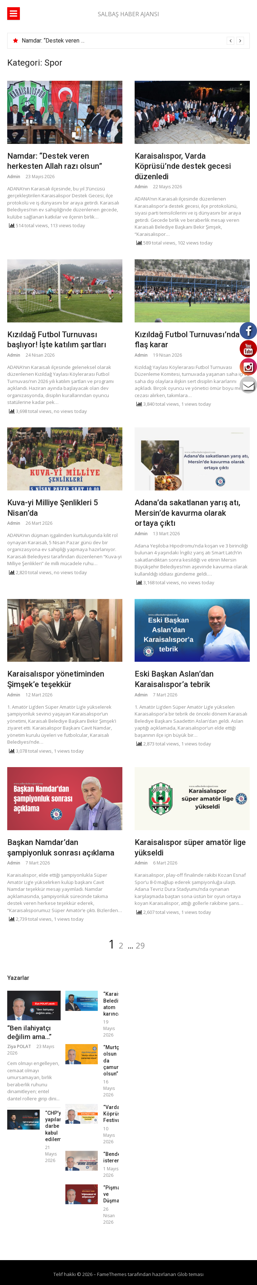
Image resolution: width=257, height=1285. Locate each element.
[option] (133, 41)
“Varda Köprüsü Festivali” (114, 1113)
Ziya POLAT (19, 1046)
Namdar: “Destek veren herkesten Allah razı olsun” (85, 40)
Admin (13, 176)
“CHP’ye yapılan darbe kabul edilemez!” (58, 1126)
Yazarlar (18, 977)
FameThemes (112, 1274)
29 (140, 945)
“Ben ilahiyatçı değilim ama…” (29, 1032)
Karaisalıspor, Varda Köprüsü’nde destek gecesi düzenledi (183, 166)
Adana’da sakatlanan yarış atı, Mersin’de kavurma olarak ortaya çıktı (187, 513)
